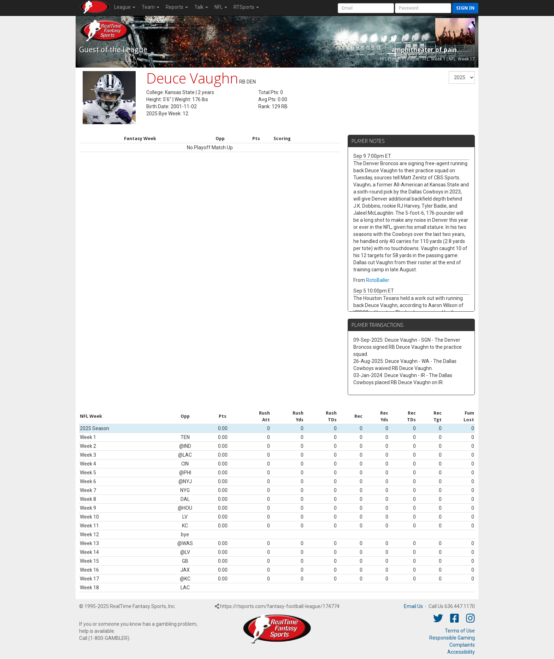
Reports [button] (177, 7)
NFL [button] (220, 7)
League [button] (124, 7)
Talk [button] (201, 7)
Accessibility (461, 652)
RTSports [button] (246, 7)
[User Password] (423, 8)
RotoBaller (377, 280)
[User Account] (366, 8)
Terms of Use (460, 631)
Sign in (465, 8)
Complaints (462, 645)
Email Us (413, 606)
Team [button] (150, 7)
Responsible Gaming (452, 638)
